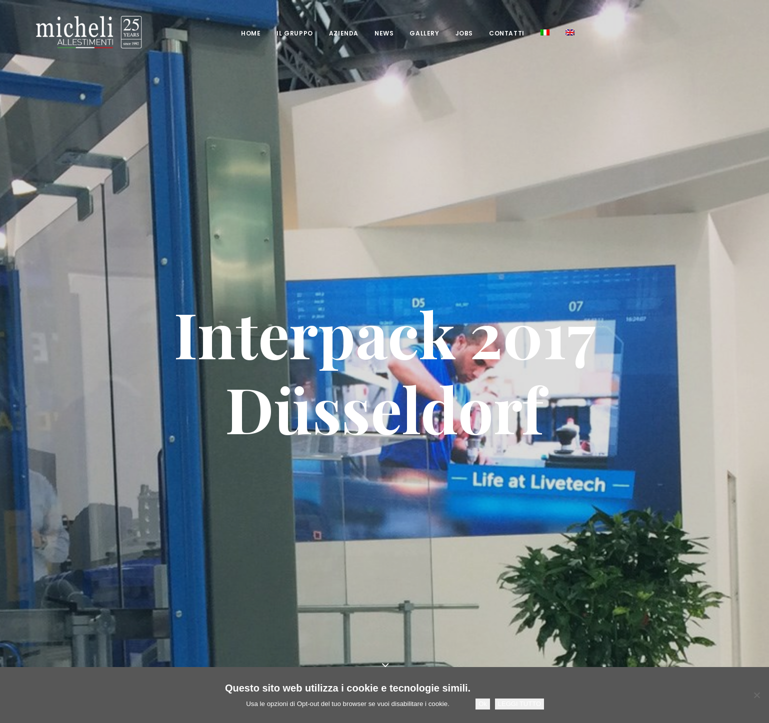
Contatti (488, 33)
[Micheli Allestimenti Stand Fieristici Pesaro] (71, 32)
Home (232, 33)
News (366, 33)
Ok (482, 704)
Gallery (406, 33)
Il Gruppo (276, 33)
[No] (757, 695)
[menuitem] (233, 33)
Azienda (325, 33)
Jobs (446, 33)
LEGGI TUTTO (519, 704)
